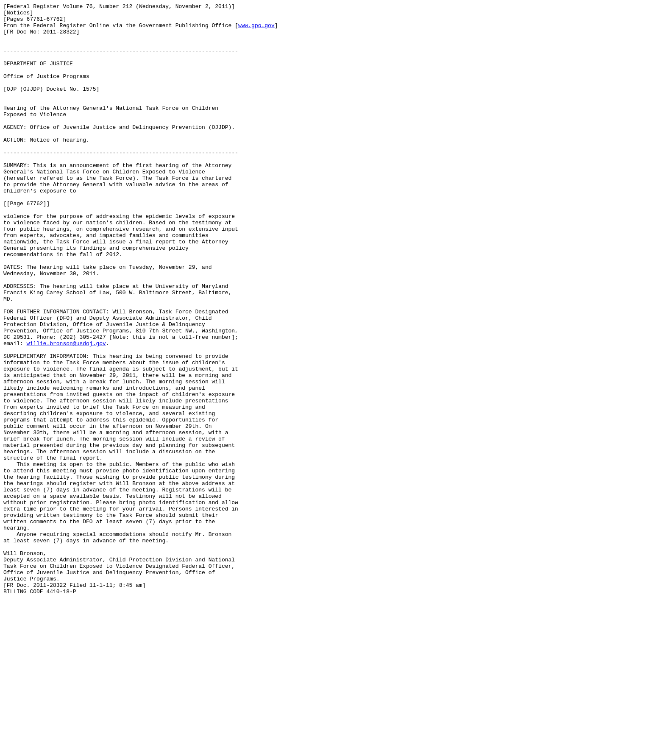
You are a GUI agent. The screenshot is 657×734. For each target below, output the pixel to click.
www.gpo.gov (256, 30)
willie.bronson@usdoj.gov (66, 412)
